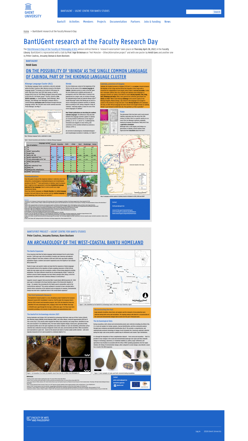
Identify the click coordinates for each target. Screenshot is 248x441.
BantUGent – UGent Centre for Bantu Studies (85, 10)
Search (217, 11)
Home (26, 31)
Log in (198, 431)
